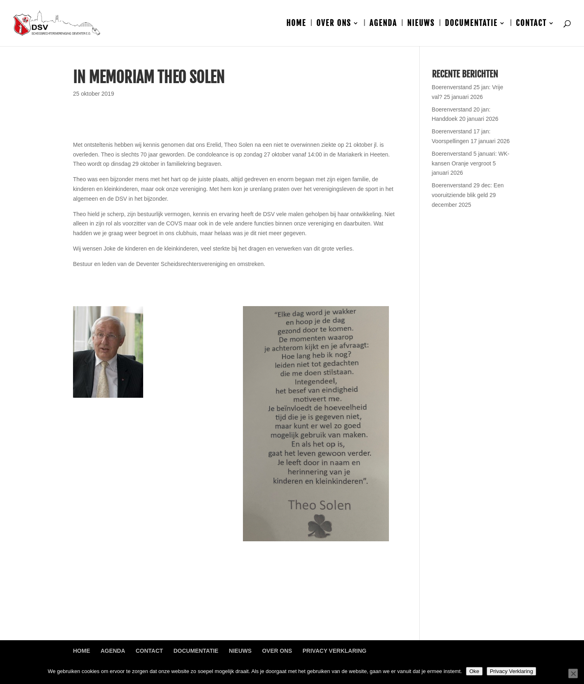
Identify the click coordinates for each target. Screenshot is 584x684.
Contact (531, 24)
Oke (474, 671)
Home (296, 24)
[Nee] (573, 673)
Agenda (383, 24)
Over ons (333, 24)
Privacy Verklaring (334, 651)
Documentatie (471, 24)
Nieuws (421, 24)
